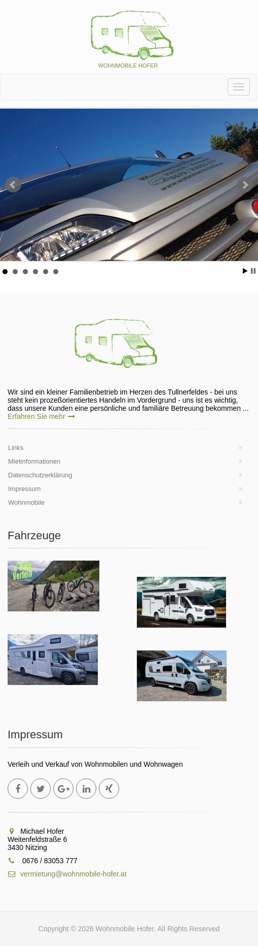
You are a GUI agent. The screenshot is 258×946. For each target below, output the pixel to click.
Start (245, 271)
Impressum (24, 489)
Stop (253, 271)
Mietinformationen (34, 461)
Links (15, 447)
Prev (13, 185)
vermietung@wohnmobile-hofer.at (67, 874)
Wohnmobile (26, 502)
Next (245, 185)
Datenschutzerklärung (40, 475)
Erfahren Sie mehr (41, 416)
